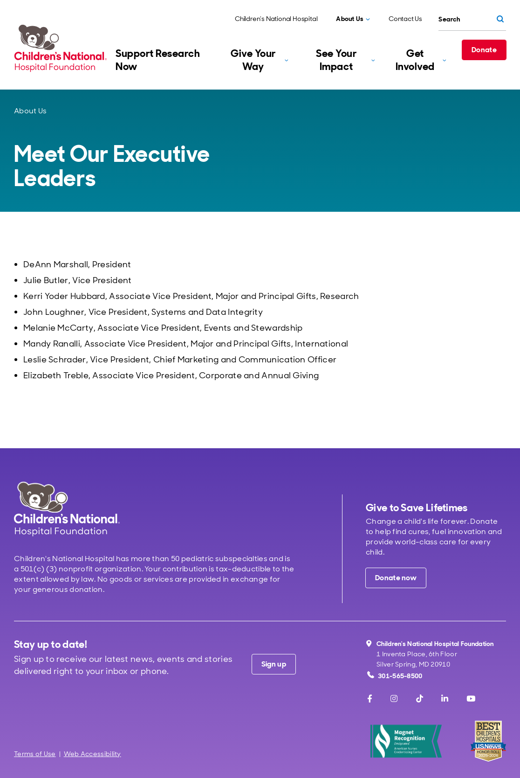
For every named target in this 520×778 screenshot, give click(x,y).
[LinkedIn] (444, 699)
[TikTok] (419, 699)
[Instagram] (394, 699)
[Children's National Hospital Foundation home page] (62, 48)
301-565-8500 (395, 675)
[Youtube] (471, 699)
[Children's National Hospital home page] (67, 509)
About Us (30, 111)
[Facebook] (369, 699)
